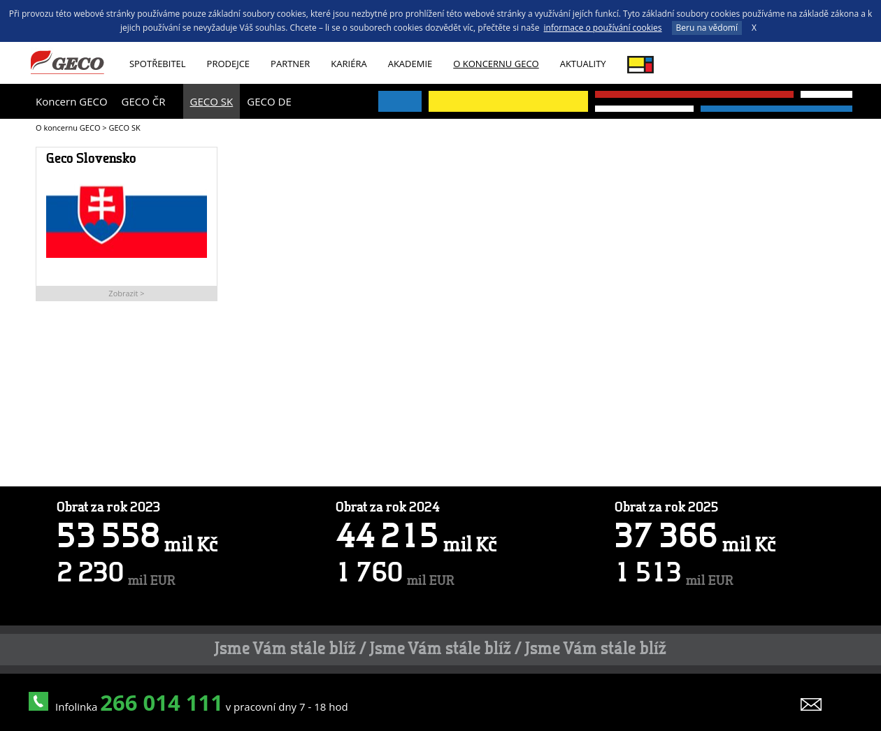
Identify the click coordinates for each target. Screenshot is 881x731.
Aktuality (583, 63)
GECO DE (269, 101)
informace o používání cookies (603, 28)
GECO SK (212, 101)
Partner (290, 63)
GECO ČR (144, 101)
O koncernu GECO (495, 63)
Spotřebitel (157, 63)
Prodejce (228, 63)
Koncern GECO (72, 101)
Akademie (410, 63)
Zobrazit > (126, 293)
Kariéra (348, 63)
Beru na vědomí (707, 28)
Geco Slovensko (91, 159)
